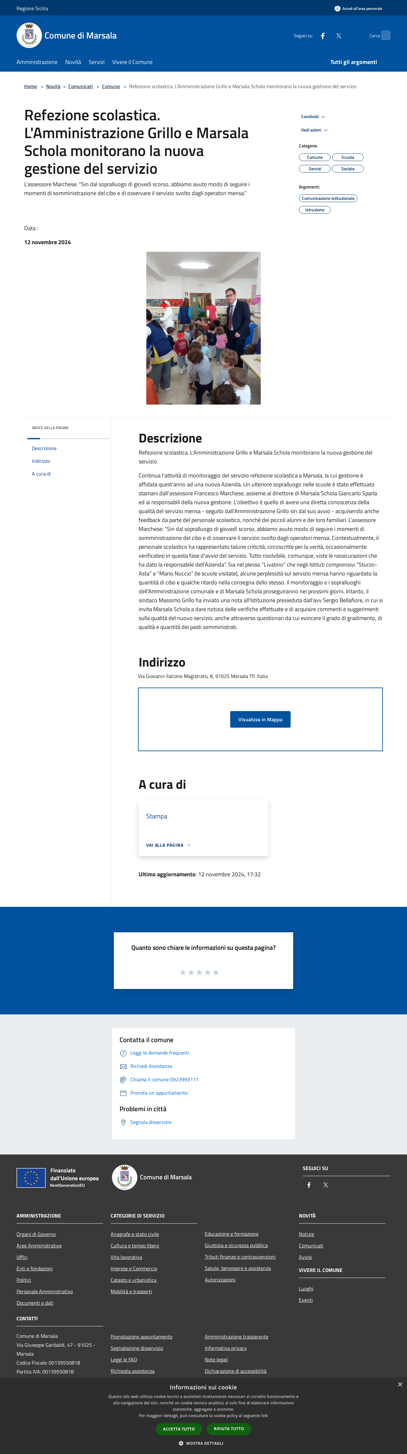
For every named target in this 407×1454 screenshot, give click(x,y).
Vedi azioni (315, 130)
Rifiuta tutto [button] (229, 1428)
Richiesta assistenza (133, 1371)
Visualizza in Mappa (260, 719)
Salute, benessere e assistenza (238, 1268)
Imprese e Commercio (134, 1268)
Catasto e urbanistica (133, 1280)
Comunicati (80, 86)
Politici (24, 1280)
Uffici (22, 1257)
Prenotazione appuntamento (141, 1336)
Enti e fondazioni (35, 1268)
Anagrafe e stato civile (135, 1234)
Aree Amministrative (39, 1245)
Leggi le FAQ (124, 1359)
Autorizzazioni (220, 1279)
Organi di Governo (36, 1234)
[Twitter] (326, 35)
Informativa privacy (226, 1348)
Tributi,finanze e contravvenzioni (240, 1256)
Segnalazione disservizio (137, 1348)
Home (30, 86)
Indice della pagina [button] (50, 428)
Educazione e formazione (232, 1234)
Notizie (306, 1234)
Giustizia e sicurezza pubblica (236, 1245)
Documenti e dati (35, 1303)
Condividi (314, 117)
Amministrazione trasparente (236, 1336)
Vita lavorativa (126, 1257)
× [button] (399, 1384)
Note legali (216, 1359)
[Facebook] (310, 35)
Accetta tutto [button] (179, 1429)
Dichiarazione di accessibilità (235, 1371)
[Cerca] (382, 35)
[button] (203, 1443)
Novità (53, 86)
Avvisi (305, 1257)
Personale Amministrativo (45, 1291)
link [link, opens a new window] (264, 1415)
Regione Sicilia (32, 8)
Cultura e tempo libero (135, 1245)
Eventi (306, 1300)
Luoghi (306, 1288)
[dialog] (203, 1416)
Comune (111, 86)
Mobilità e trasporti (131, 1291)
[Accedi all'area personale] (358, 8)
